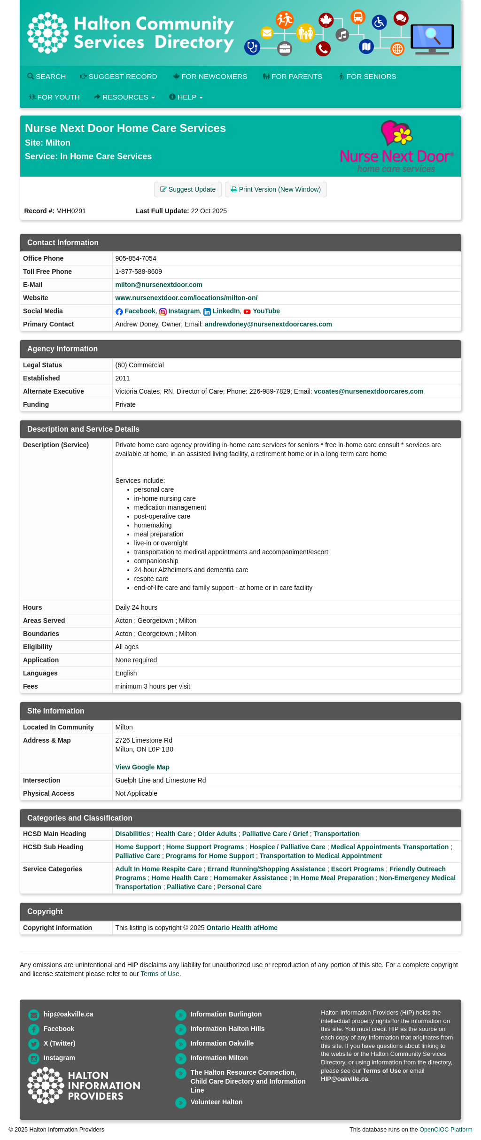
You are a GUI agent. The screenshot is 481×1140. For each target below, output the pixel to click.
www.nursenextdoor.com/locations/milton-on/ (187, 298)
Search (46, 76)
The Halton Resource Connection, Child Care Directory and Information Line (248, 1081)
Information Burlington (226, 1014)
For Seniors (366, 76)
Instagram (184, 311)
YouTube (266, 311)
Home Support (138, 847)
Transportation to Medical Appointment (321, 856)
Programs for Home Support (210, 856)
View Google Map (143, 767)
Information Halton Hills (228, 1028)
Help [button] (186, 97)
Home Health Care (180, 878)
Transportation (337, 834)
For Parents (291, 76)
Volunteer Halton (217, 1102)
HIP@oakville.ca (344, 1078)
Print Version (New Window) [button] (276, 189)
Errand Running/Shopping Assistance (267, 869)
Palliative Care (138, 856)
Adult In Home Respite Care (159, 869)
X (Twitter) (59, 1043)
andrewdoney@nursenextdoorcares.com (268, 324)
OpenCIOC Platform (446, 1129)
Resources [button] (124, 97)
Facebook (139, 311)
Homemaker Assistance (250, 878)
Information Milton (219, 1058)
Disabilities (133, 834)
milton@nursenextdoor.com (159, 284)
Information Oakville (222, 1043)
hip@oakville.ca (68, 1014)
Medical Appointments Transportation (390, 847)
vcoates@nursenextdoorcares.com (369, 391)
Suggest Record (118, 76)
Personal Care (239, 887)
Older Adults (217, 834)
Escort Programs (357, 869)
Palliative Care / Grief (275, 834)
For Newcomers (209, 76)
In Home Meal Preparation (333, 878)
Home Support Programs (205, 847)
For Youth (53, 97)
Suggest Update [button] (188, 189)
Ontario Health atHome (242, 927)
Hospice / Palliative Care (287, 847)
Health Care (173, 834)
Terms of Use (159, 973)
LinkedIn (226, 311)
